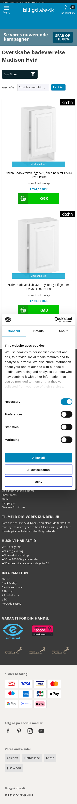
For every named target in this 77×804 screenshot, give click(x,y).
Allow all (38, 457)
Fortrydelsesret (11, 603)
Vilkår (5, 599)
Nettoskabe (32, 758)
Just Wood (14, 768)
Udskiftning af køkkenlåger (18, 491)
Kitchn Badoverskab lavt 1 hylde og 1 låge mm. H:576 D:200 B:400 (38, 287)
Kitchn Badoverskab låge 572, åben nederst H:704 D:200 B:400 (39, 175)
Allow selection (38, 469)
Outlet (5, 499)
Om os (6, 579)
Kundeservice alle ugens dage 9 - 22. (27, 563)
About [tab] (63, 331)
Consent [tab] (14, 331)
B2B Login (8, 591)
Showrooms (9, 495)
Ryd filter (58, 87)
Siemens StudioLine (13, 507)
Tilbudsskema (10, 595)
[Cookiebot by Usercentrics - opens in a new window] (54, 319)
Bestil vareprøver (12, 587)
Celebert (12, 758)
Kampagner (9, 503)
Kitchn (50, 758)
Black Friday (9, 583)
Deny (38, 481)
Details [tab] (38, 331)
